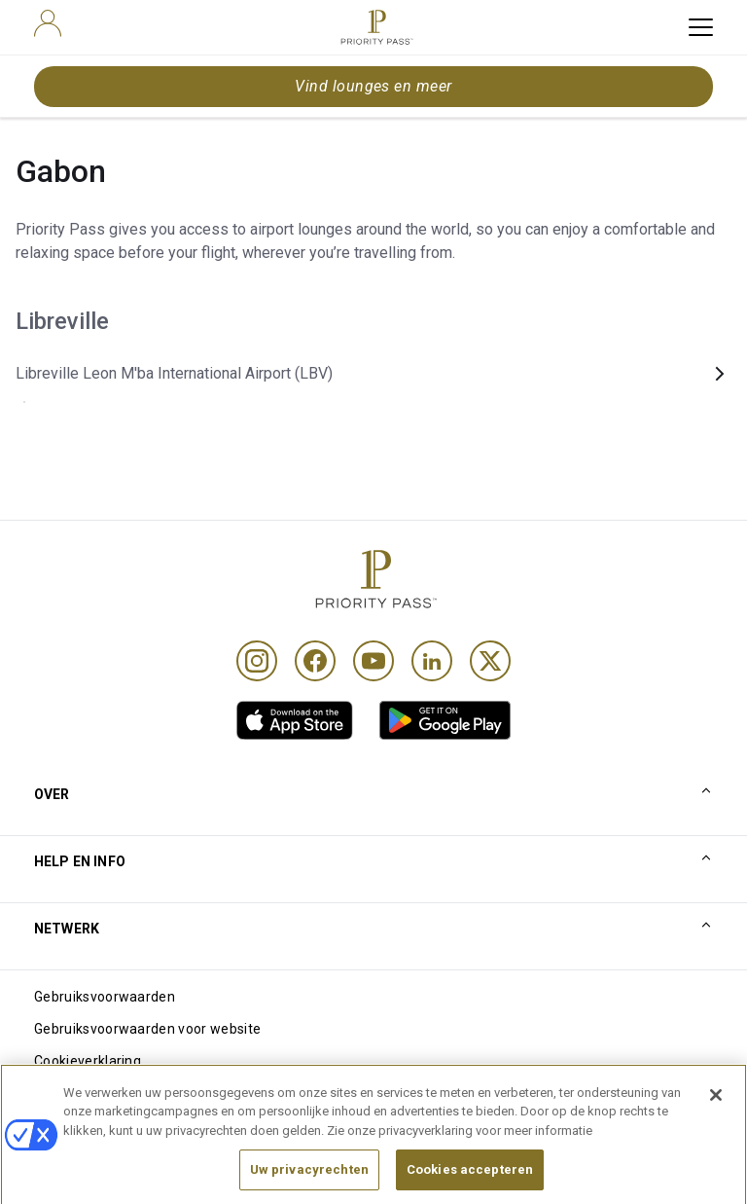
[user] (47, 23)
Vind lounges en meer (373, 86)
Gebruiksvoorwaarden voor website (147, 1029)
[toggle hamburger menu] (701, 27)
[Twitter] (490, 660)
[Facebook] (315, 660)
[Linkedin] (431, 660)
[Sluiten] (715, 1112)
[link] (294, 720)
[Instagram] (256, 660)
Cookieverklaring (87, 1061)
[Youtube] (373, 660)
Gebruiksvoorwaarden (104, 996)
